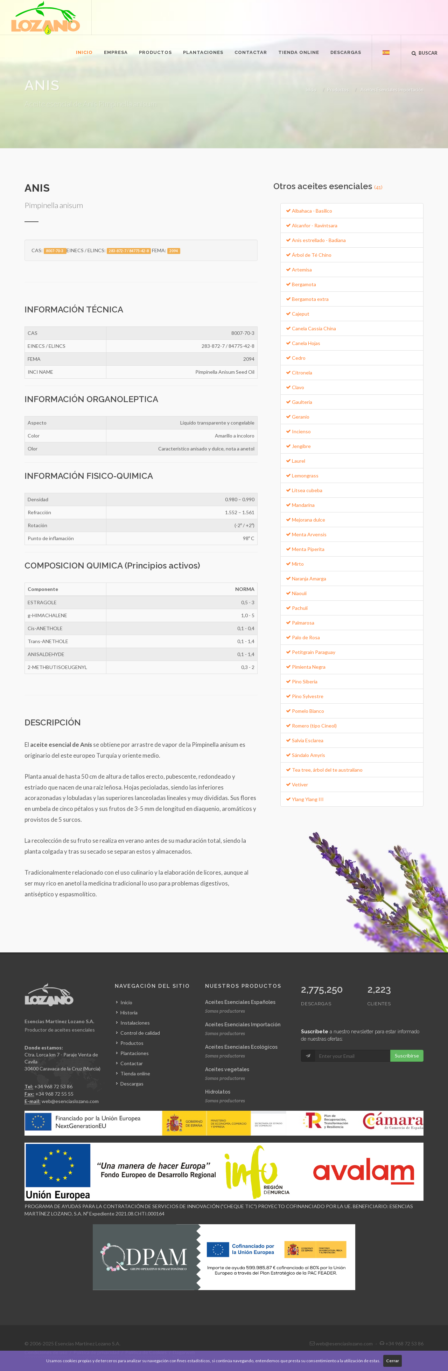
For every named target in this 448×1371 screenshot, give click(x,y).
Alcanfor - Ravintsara (311, 225)
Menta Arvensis (306, 534)
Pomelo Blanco (305, 711)
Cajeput (297, 314)
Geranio (297, 417)
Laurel (295, 461)
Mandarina (300, 505)
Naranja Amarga (306, 578)
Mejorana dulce (305, 520)
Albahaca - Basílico (309, 211)
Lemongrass (302, 475)
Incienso (298, 431)
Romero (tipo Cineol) (311, 726)
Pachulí (297, 608)
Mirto (295, 564)
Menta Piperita (305, 549)
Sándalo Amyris (305, 755)
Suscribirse (407, 1056)
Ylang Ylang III (305, 799)
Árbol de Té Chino (308, 255)
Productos (338, 89)
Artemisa (299, 270)
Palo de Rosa (303, 637)
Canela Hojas (303, 343)
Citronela (299, 373)
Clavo (295, 387)
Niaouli (296, 593)
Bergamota (301, 284)
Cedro (296, 358)
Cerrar (392, 1360)
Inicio (311, 89)
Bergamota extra (307, 299)
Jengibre (298, 446)
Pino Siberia (301, 681)
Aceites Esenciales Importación (392, 89)
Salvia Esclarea (304, 740)
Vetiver (297, 784)
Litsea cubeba (304, 490)
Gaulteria (299, 402)
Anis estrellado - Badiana (316, 240)
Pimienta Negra (306, 667)
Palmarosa (300, 623)
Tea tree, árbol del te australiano (324, 770)
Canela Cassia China (311, 328)
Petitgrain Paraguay (310, 652)
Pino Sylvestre (304, 696)
